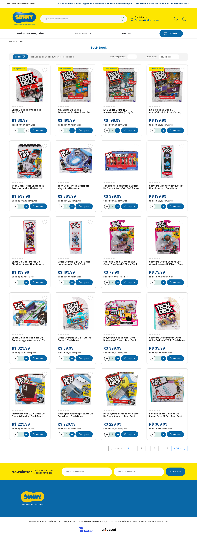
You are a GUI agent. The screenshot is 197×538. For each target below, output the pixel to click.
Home (11, 41)
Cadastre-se (151, 20)
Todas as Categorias (30, 33)
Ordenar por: (152, 57)
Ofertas (171, 33)
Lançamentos (83, 33)
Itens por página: (118, 57)
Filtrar (20, 56)
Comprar (38, 130)
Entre (138, 20)
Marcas (126, 33)
